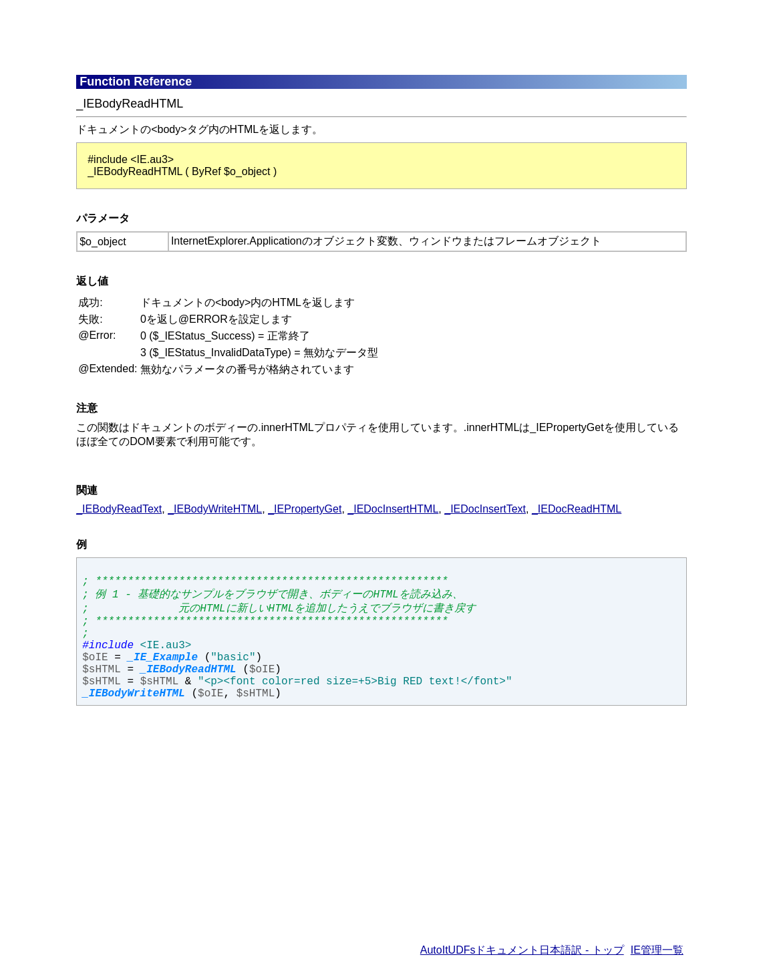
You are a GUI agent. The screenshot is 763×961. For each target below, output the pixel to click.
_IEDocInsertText (485, 509)
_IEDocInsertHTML (392, 509)
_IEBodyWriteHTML (215, 509)
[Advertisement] (400, 37)
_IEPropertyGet (304, 509)
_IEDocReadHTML (576, 509)
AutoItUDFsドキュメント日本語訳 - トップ (522, 950)
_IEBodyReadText (119, 509)
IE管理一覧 (657, 950)
